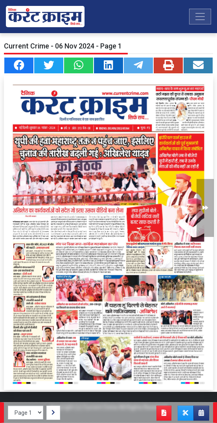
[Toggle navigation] (200, 16)
